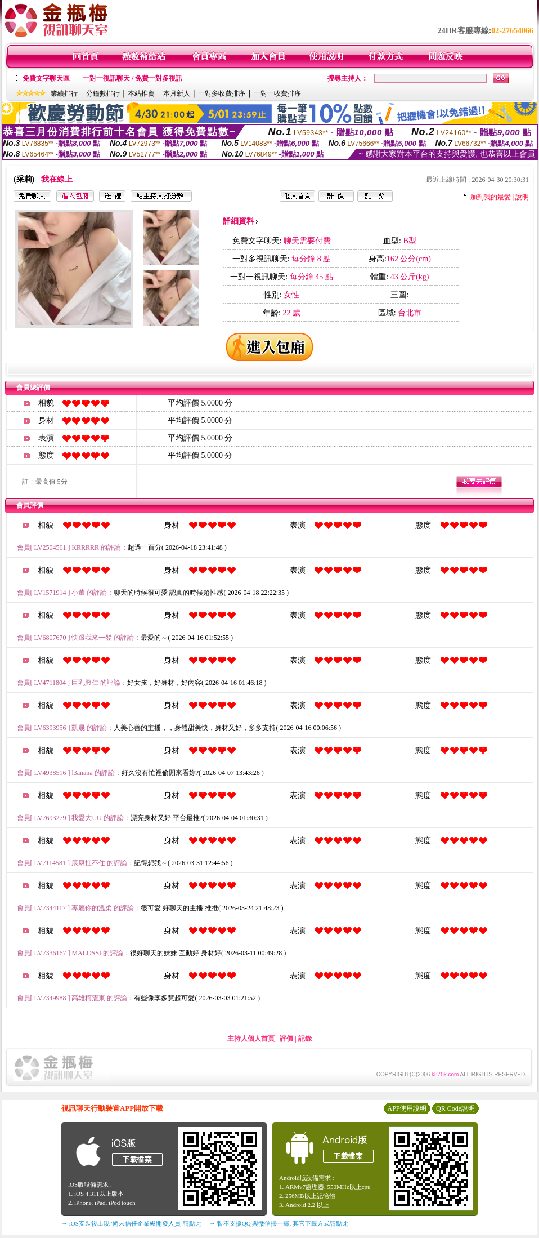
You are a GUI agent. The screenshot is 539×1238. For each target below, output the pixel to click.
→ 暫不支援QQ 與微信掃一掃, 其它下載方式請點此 (278, 1223)
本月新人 (176, 93)
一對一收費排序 (277, 93)
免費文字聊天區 (46, 78)
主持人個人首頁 (251, 1039)
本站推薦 (141, 93)
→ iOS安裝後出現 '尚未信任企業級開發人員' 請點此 (131, 1223)
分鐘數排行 (103, 93)
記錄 (305, 1039)
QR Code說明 (455, 1108)
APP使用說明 (406, 1108)
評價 (286, 1039)
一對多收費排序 (221, 93)
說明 (522, 197)
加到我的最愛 (490, 197)
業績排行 (64, 93)
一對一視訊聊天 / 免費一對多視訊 (132, 78)
